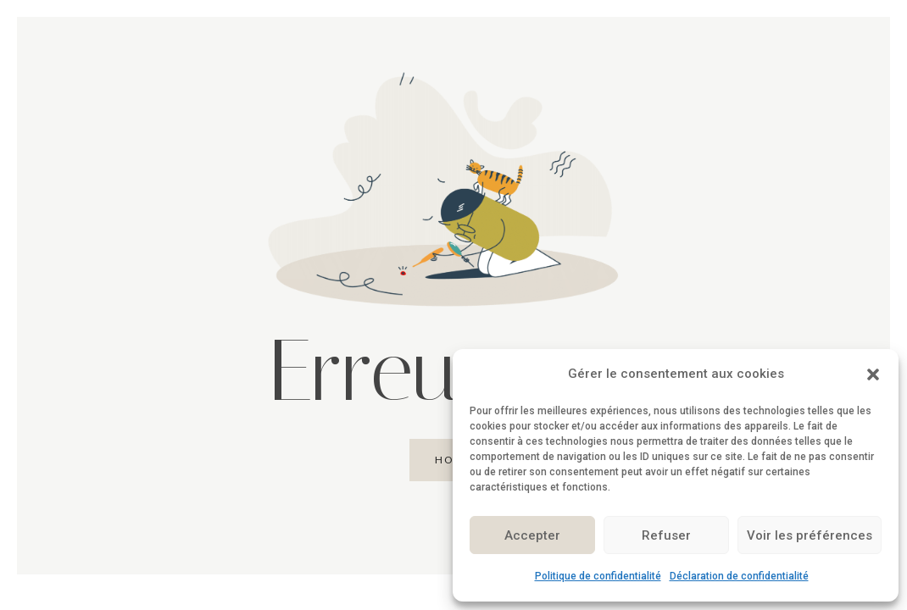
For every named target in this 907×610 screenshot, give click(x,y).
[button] (873, 374)
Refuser (666, 535)
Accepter (532, 535)
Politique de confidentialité (598, 576)
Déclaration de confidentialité (739, 576)
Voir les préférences (809, 535)
